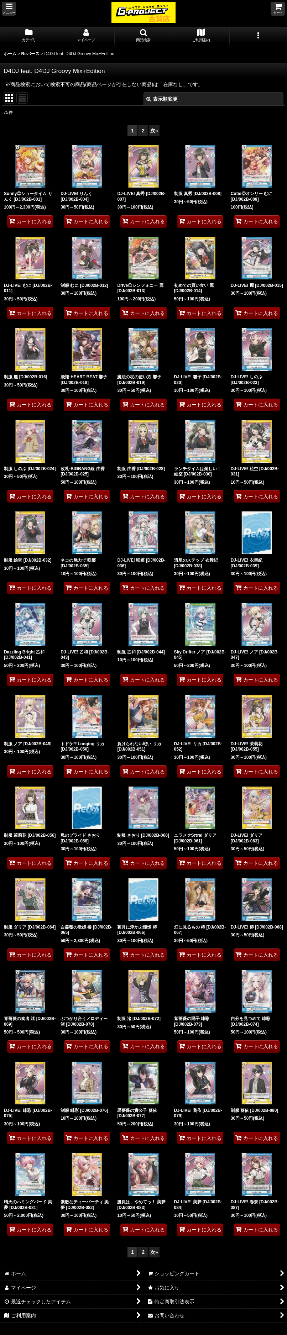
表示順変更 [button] (162, 99)
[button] (9, 9)
